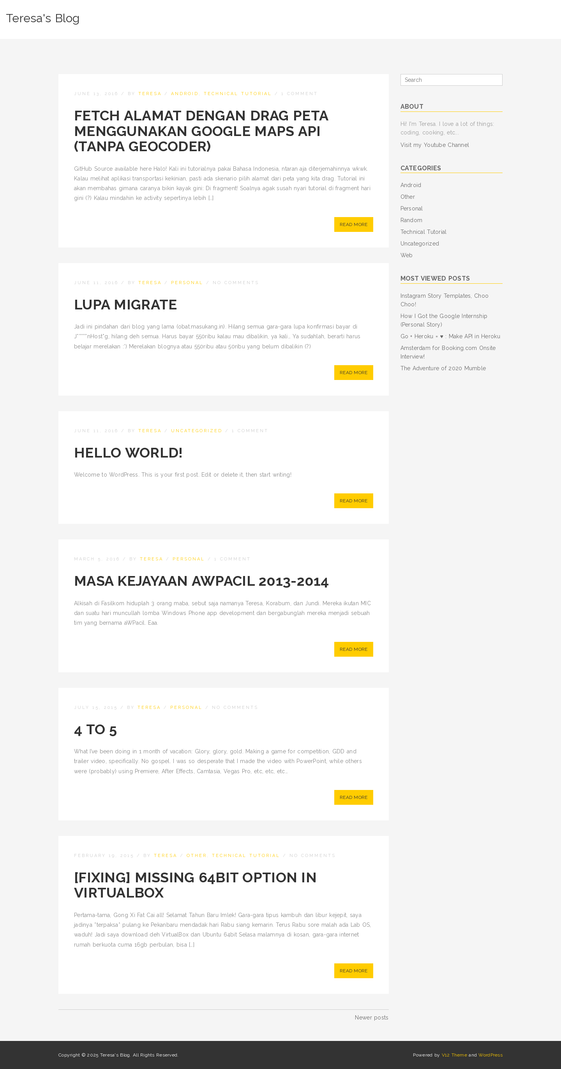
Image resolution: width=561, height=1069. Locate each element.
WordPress (490, 1055)
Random (411, 220)
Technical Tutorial (238, 93)
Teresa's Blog (43, 18)
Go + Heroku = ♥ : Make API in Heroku (450, 336)
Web (406, 255)
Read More (354, 224)
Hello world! (128, 452)
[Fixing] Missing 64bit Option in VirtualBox (195, 885)
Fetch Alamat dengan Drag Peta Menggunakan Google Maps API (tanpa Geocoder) (201, 130)
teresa (150, 93)
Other (197, 855)
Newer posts (371, 1017)
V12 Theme (455, 1055)
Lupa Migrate (125, 304)
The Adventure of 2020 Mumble (443, 368)
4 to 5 (95, 729)
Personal (187, 282)
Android (185, 93)
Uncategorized (196, 430)
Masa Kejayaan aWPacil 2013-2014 (201, 580)
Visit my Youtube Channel (434, 145)
